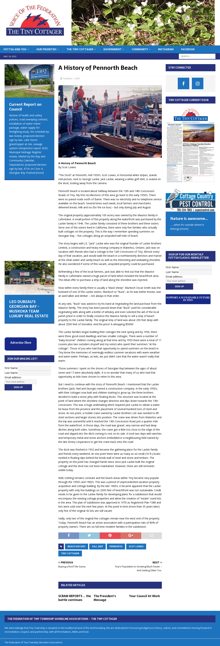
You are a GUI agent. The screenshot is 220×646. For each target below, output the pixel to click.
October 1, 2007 (71, 78)
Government (112, 49)
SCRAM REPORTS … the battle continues (74, 598)
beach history (76, 546)
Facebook (188, 49)
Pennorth (116, 546)
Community (140, 49)
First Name (11, 282)
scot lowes (136, 546)
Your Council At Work (144, 596)
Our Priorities (46, 49)
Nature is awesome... (189, 219)
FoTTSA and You (15, 49)
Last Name (11, 287)
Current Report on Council (25, 106)
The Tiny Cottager (80, 49)
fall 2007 (97, 546)
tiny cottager (70, 553)
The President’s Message (105, 598)
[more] (40, 172)
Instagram (166, 49)
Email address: (13, 292)
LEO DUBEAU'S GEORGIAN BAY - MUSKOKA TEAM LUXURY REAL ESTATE (28, 232)
